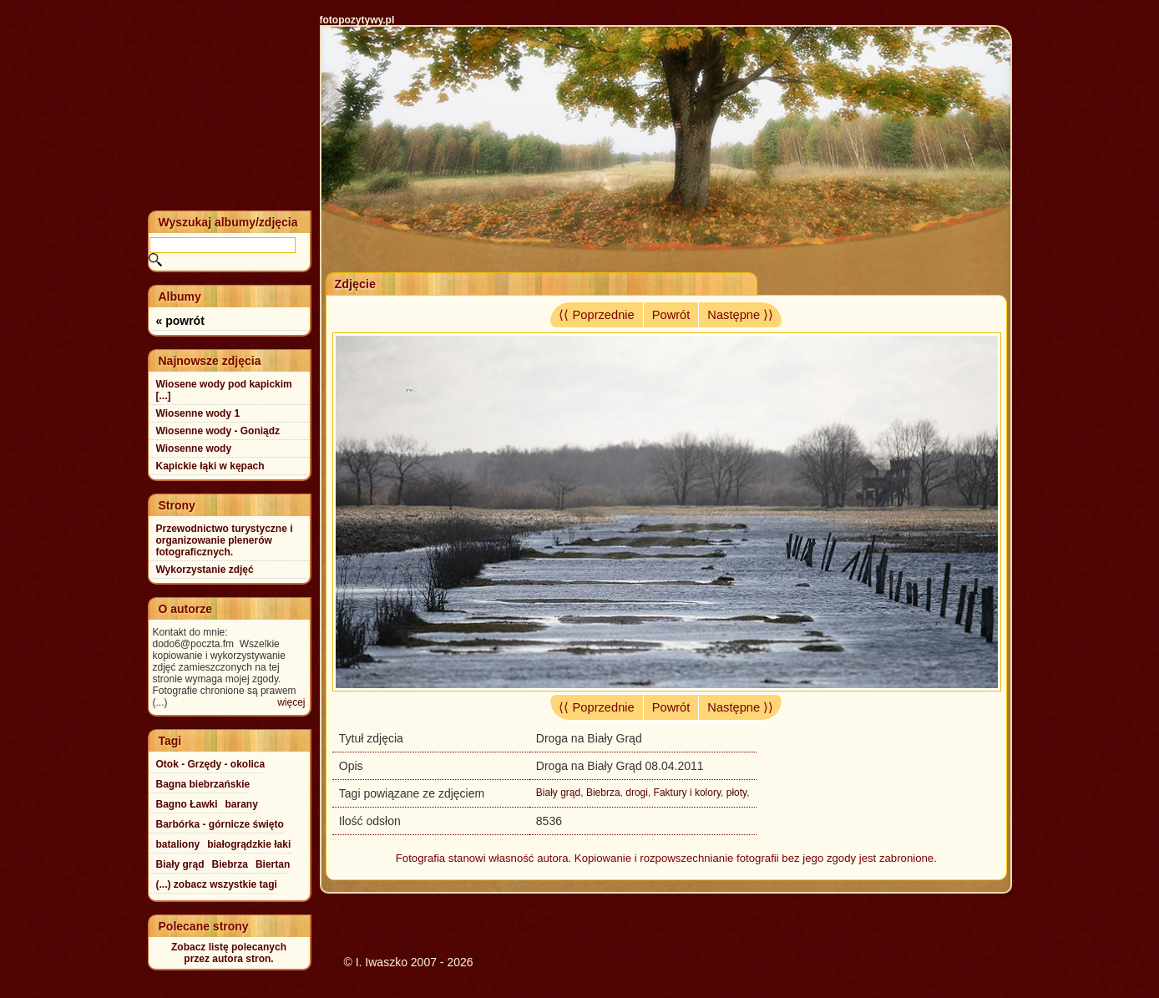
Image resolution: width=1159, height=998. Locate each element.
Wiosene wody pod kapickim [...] (224, 390)
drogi (636, 792)
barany (241, 804)
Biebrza (603, 792)
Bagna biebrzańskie (203, 784)
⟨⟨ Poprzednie (596, 315)
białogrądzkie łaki (249, 844)
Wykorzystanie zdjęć (205, 569)
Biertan (273, 864)
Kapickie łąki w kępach (210, 466)
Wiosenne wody (194, 448)
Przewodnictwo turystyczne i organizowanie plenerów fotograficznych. (224, 540)
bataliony (178, 844)
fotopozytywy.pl (357, 20)
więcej (291, 702)
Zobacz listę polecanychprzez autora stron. (228, 953)
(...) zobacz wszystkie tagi (216, 884)
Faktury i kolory (687, 792)
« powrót (180, 320)
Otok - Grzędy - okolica (211, 764)
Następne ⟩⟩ (740, 315)
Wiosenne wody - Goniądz (218, 431)
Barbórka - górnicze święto (220, 824)
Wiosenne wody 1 (198, 413)
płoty (736, 792)
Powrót (671, 315)
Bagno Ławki (187, 804)
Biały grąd (558, 792)
